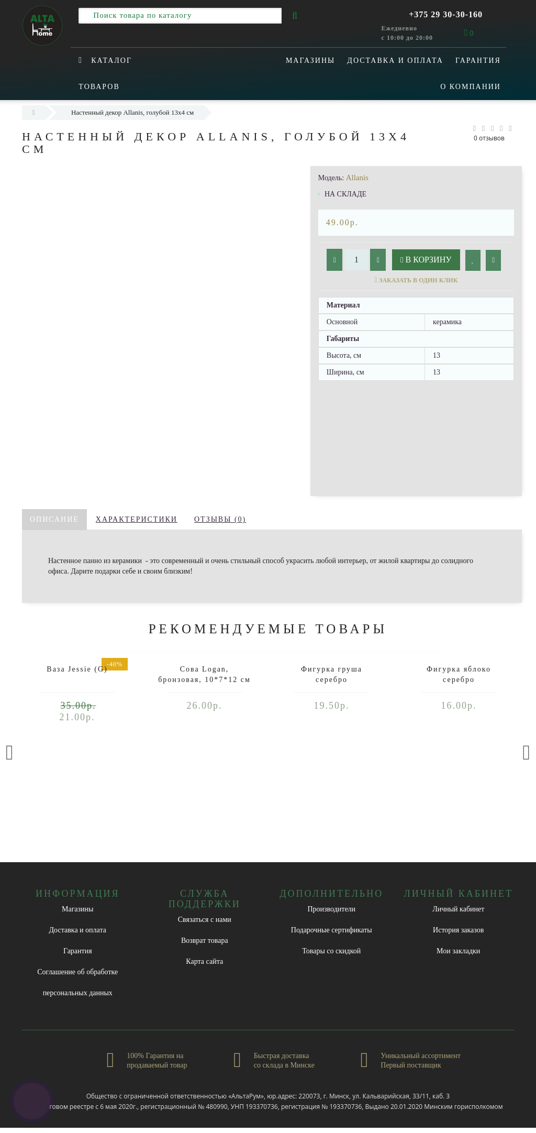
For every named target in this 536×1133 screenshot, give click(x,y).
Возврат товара (204, 940)
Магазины (310, 60)
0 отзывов (489, 138)
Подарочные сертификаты (331, 930)
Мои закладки (458, 951)
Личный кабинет (458, 909)
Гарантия (478, 60)
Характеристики (136, 519)
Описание (54, 519)
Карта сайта (204, 961)
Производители (331, 909)
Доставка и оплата (395, 60)
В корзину (426, 259)
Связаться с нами (204, 919)
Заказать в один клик (418, 280)
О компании (470, 87)
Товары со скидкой (331, 951)
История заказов (458, 930)
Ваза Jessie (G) (77, 669)
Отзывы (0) (220, 519)
